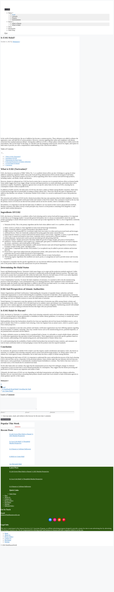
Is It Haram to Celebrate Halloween (20, 451)
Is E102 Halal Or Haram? (13, 163)
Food (13, 14)
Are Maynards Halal (15, 466)
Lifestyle (14, 16)
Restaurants (11, 28)
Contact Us (8, 501)
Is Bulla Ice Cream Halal (16, 459)
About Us (7, 499)
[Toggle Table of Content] (2, 153)
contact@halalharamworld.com (10, 517)
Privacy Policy (9, 503)
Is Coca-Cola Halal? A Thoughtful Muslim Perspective (19, 444)
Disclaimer (8, 505)
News (10, 27)
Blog (6, 498)
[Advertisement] (40, 57)
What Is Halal (16, 25)
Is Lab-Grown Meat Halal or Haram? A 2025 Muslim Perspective (21, 437)
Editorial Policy (9, 508)
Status (10, 13)
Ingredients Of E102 (11, 158)
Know (10, 21)
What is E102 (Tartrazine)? (13, 156)
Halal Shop (11, 30)
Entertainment (16, 20)
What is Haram (16, 23)
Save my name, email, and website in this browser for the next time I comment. (27, 418)
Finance (14, 18)
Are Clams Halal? (7, 391)
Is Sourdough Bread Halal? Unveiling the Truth (16, 389)
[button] (6, 33)
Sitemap (7, 506)
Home (6, 535)
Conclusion (9, 165)
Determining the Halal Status (14, 160)
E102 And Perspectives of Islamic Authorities (18, 161)
